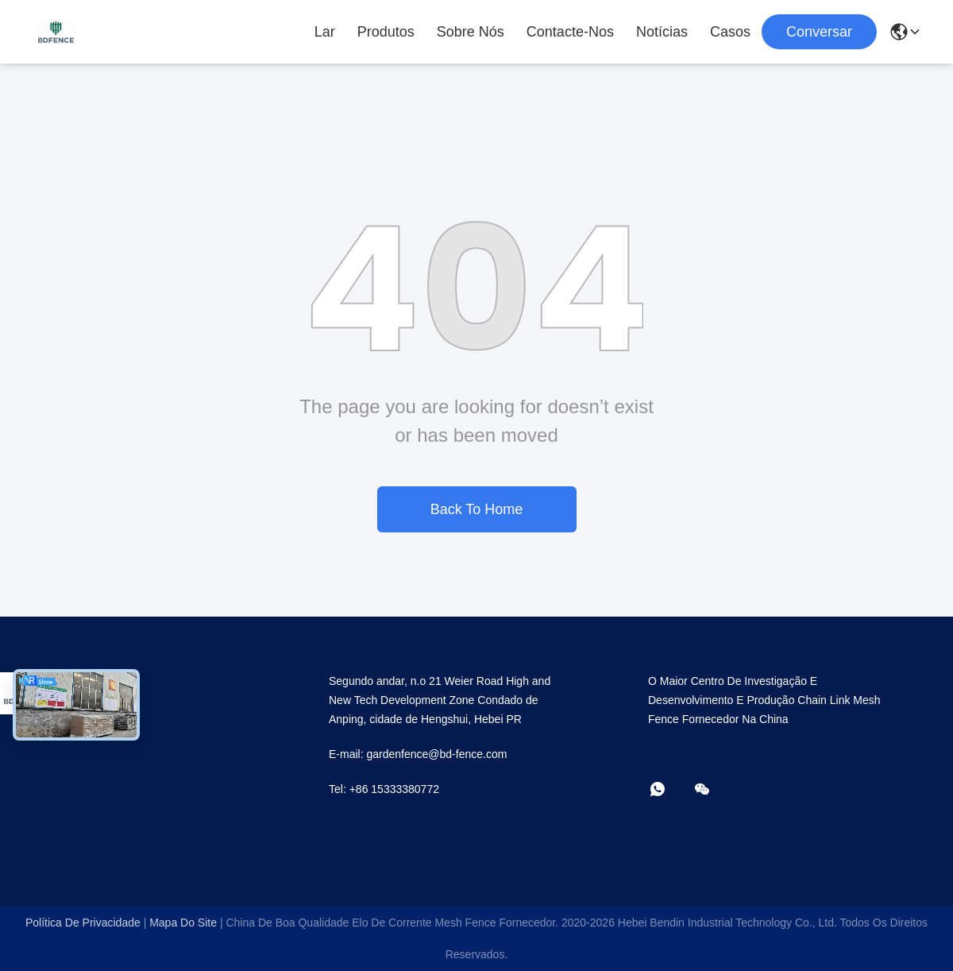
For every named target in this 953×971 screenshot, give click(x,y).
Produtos (386, 31)
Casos (730, 31)
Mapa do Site (183, 922)
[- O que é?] (668, 790)
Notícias (662, 31)
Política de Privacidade (83, 922)
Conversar (819, 32)
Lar (324, 31)
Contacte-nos (570, 31)
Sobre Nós (470, 31)
